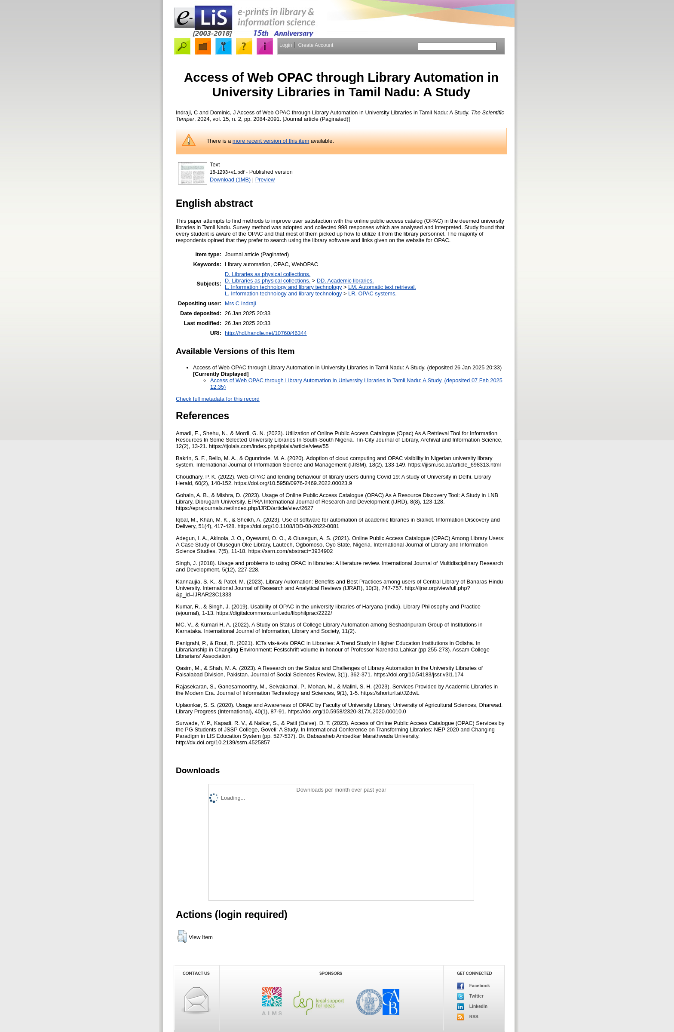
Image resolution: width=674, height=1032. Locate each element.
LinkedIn (472, 1006)
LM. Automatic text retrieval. (382, 287)
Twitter (470, 996)
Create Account (315, 45)
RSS (467, 1017)
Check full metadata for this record (218, 399)
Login (285, 45)
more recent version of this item (271, 141)
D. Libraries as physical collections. (267, 274)
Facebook (473, 986)
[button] (182, 936)
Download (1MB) (230, 179)
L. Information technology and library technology (283, 287)
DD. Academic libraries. (345, 280)
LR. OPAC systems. (372, 293)
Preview (265, 179)
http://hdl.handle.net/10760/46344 (266, 333)
